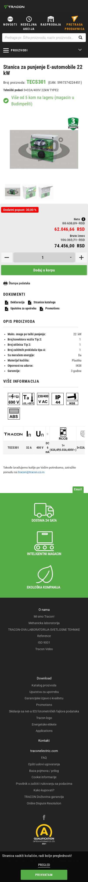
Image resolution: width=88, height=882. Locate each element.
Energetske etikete (44, 724)
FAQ (44, 757)
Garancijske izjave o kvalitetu (44, 698)
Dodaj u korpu (44, 270)
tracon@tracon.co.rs (31, 472)
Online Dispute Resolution (44, 803)
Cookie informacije (44, 777)
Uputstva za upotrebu (20, 309)
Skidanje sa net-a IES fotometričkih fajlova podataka (44, 711)
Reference (44, 636)
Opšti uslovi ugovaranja (44, 764)
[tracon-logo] (14, 6)
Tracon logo (44, 718)
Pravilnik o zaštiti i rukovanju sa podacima (44, 783)
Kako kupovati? (44, 790)
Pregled (44, 865)
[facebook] (44, 818)
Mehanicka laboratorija (44, 623)
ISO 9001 (44, 642)
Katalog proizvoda (44, 685)
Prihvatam (44, 875)
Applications (44, 731)
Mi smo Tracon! (44, 616)
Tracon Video (44, 649)
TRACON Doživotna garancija (44, 797)
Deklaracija (14, 302)
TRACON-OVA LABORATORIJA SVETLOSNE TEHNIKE (44, 629)
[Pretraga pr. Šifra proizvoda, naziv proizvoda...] (44, 37)
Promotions (49, 309)
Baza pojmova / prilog (44, 771)
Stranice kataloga (41, 302)
